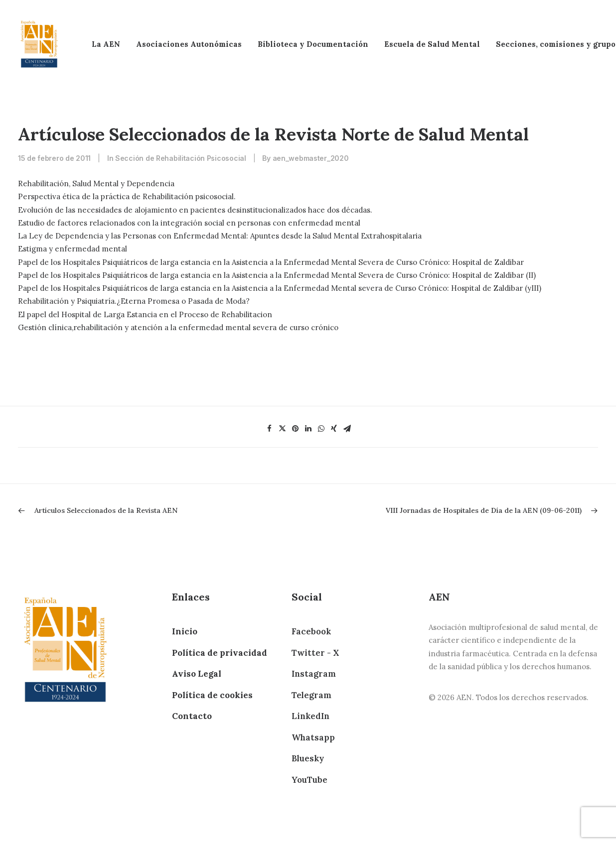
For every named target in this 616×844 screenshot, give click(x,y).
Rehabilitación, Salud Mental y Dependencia (96, 183)
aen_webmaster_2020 (311, 158)
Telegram (311, 695)
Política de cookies (212, 695)
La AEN (106, 44)
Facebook (311, 631)
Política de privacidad (219, 652)
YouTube (309, 779)
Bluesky (308, 758)
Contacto (192, 716)
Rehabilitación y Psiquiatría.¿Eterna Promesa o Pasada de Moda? (134, 301)
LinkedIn (310, 716)
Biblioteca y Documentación (313, 44)
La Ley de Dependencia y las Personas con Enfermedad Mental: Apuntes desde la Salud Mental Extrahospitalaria (220, 236)
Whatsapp (313, 737)
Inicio (184, 631)
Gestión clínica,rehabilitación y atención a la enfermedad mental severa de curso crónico (178, 327)
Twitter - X (315, 652)
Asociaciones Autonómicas (189, 44)
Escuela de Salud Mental (432, 44)
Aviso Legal (196, 673)
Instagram (314, 673)
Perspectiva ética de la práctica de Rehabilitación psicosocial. (127, 196)
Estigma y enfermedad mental (72, 248)
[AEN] (39, 44)
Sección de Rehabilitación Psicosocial (180, 158)
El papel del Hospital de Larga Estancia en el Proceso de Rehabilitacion (145, 314)
